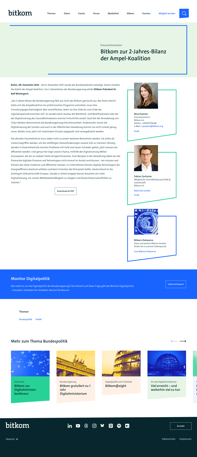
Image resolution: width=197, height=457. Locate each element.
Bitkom (130, 13)
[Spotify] (119, 427)
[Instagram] (94, 427)
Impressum (185, 439)
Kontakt (181, 426)
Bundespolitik (25, 319)
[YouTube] (78, 427)
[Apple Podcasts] (111, 427)
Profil (136, 131)
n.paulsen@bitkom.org (152, 126)
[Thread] (86, 427)
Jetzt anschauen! (176, 284)
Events (81, 13)
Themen (51, 13)
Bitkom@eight (115, 386)
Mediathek (113, 13)
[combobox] (12, 439)
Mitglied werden (167, 13)
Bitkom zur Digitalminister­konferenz (25, 390)
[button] (183, 341)
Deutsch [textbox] (10, 439)
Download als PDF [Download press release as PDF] (65, 191)
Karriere (146, 13)
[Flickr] (127, 427)
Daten (67, 13)
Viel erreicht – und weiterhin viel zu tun (165, 388)
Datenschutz (168, 439)
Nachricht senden (142, 190)
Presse (96, 13)
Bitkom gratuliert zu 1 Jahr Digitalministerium (75, 390)
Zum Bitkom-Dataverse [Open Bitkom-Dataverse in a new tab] (145, 251)
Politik (39, 319)
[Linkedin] (70, 427)
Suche (182, 10)
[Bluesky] (103, 427)
